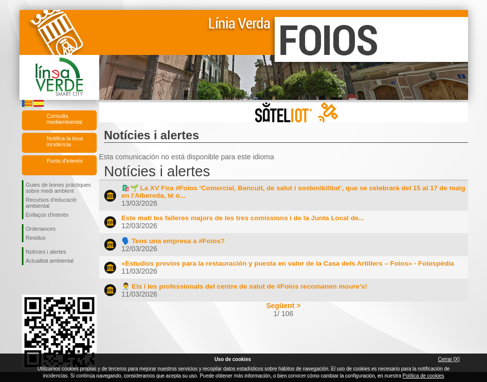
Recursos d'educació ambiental (51, 203)
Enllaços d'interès (47, 215)
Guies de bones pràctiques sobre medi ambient (58, 188)
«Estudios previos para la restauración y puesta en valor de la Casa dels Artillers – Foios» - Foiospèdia (288, 263)
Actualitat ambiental (50, 261)
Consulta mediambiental (65, 119)
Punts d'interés (65, 161)
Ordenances (41, 229)
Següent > (283, 306)
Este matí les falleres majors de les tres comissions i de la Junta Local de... (243, 218)
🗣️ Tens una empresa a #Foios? (173, 241)
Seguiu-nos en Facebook (28, 281)
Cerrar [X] (449, 359)
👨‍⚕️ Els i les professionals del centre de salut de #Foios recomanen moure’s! (244, 286)
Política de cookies (423, 376)
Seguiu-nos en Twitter (44, 281)
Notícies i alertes (46, 252)
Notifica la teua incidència (65, 141)
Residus (36, 238)
